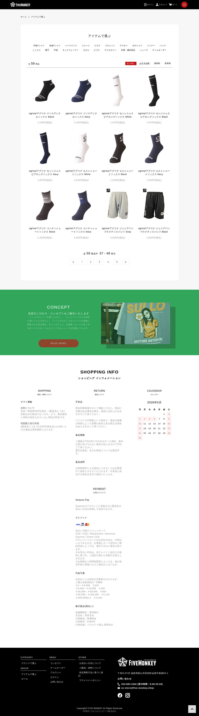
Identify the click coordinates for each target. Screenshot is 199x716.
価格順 (157, 63)
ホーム (24, 17)
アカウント (54, 672)
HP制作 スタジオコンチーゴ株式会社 (99, 711)
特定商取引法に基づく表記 (90, 672)
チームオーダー (56, 668)
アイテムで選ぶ (38, 17)
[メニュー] (184, 5)
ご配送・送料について (88, 668)
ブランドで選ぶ (28, 663)
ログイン (53, 677)
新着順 (168, 63)
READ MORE (59, 348)
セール (24, 678)
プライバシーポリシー (88, 677)
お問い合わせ (55, 681)
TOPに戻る (192, 709)
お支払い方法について (88, 663)
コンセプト (54, 663)
